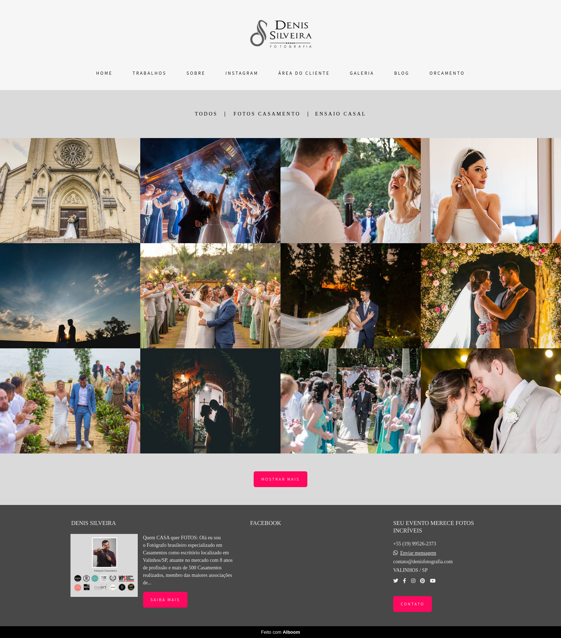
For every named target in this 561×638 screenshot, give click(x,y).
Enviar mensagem (418, 553)
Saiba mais (165, 599)
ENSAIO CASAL (340, 114)
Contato (412, 604)
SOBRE (195, 73)
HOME (104, 73)
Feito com (280, 632)
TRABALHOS (150, 73)
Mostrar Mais (280, 479)
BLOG (402, 73)
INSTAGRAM (241, 73)
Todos (206, 114)
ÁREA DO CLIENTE (304, 73)
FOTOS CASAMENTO (267, 114)
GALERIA (362, 73)
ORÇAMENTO (447, 73)
